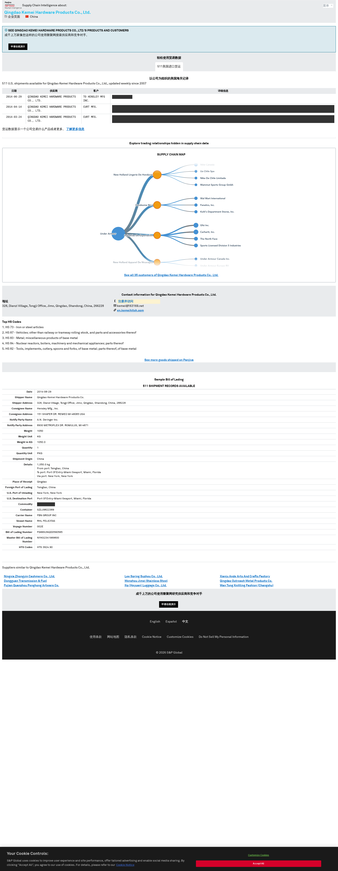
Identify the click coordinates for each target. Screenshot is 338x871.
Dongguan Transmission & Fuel (25, 580)
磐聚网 (13, 5)
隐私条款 (131, 636)
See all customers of (171, 275)
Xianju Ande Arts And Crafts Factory (245, 576)
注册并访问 (125, 301)
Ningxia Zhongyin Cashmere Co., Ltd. (29, 576)
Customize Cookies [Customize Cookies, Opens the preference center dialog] (258, 859)
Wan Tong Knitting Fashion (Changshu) (247, 585)
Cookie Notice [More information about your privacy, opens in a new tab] (125, 869)
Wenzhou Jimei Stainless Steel (146, 580)
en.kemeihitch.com (130, 310)
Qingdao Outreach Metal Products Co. (246, 580)
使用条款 (96, 636)
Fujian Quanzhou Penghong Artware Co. (31, 585)
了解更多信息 (75, 129)
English (155, 621)
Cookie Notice (151, 636)
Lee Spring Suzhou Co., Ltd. (144, 576)
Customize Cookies (180, 636)
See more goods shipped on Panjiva (169, 360)
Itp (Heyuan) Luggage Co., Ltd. (146, 585)
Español (171, 621)
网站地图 (113, 636)
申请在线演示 (18, 46)
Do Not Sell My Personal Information (224, 636)
